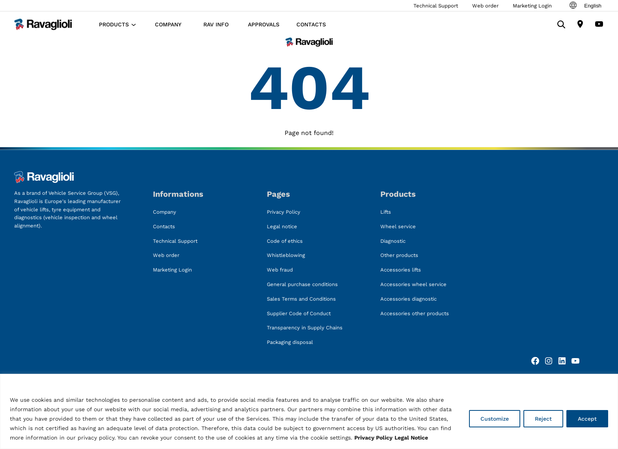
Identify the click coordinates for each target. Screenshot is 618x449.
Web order (485, 6)
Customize (494, 419)
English (584, 5)
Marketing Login (532, 6)
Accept (587, 419)
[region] (309, 411)
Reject (543, 419)
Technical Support (435, 6)
